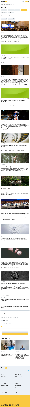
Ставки (2, 150)
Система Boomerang (18, 376)
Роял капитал (13, 150)
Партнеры (17, 381)
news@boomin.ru (3, 399)
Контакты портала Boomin (19, 387)
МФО (1, 84)
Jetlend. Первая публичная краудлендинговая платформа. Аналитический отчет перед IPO (15, 300)
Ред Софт (6, 41)
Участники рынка (4, 392)
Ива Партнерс (2, 41)
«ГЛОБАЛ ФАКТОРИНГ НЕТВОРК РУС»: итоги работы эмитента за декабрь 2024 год (14, 307)
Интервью (2, 317)
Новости (2, 374)
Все (10, 12)
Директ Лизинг (3, 128)
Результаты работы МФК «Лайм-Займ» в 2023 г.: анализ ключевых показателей (13, 101)
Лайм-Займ (12, 4)
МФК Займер (16, 84)
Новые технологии (8, 323)
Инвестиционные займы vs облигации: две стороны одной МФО (13, 283)
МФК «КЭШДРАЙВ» (24, 84)
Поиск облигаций (18, 374)
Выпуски (16, 378)
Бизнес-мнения (3, 376)
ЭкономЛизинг (18, 150)
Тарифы (16, 392)
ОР (1, 15)
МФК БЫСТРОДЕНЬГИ (6, 267)
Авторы (2, 378)
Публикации (5, 4)
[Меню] (28, 1)
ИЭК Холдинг (15, 41)
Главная (2, 4)
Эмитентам (4, 15)
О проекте (17, 383)
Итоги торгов (4, 12)
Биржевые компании (4, 385)
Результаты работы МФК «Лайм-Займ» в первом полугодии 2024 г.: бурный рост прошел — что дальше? (15, 58)
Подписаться (14, 334)
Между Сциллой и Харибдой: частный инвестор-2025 (11, 33)
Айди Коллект (23, 128)
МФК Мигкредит (5, 84)
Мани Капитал (22, 150)
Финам (10, 267)
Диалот (19, 41)
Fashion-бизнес (9, 15)
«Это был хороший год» (5, 122)
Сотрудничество (18, 385)
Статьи (9, 4)
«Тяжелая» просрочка (5, 236)
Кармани (9, 84)
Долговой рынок (6, 150)
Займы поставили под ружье (6, 260)
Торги (1, 323)
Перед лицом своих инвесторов (7, 211)
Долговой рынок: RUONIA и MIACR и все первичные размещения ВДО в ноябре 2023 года (14, 146)
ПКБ (12, 41)
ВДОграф (4, 323)
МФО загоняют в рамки (5, 188)
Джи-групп (19, 128)
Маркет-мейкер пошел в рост (6, 166)
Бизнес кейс (18, 15)
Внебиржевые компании (5, 387)
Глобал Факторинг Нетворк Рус (9, 128)
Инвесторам (14, 15)
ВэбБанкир (20, 84)
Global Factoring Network (4, 129)
